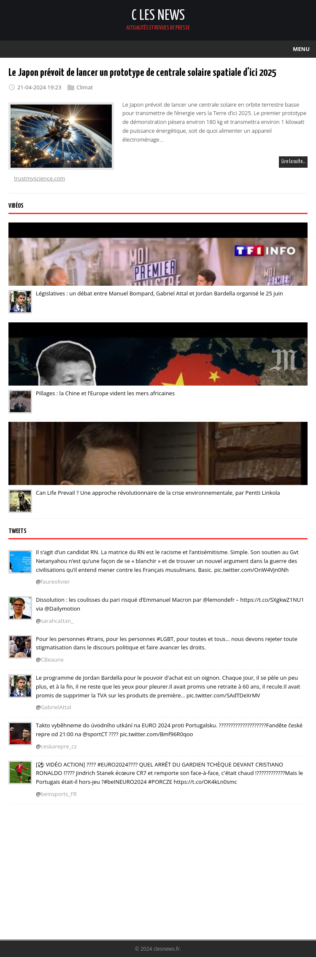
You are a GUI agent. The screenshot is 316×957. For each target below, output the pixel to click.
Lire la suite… (293, 161)
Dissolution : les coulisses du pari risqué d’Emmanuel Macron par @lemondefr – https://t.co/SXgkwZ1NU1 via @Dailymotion (170, 604)
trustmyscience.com (39, 178)
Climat (84, 87)
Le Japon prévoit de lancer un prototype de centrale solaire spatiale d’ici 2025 (142, 73)
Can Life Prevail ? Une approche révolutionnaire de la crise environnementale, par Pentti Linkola (158, 492)
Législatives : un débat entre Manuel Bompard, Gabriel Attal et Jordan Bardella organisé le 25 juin (159, 293)
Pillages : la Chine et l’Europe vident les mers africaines (105, 393)
